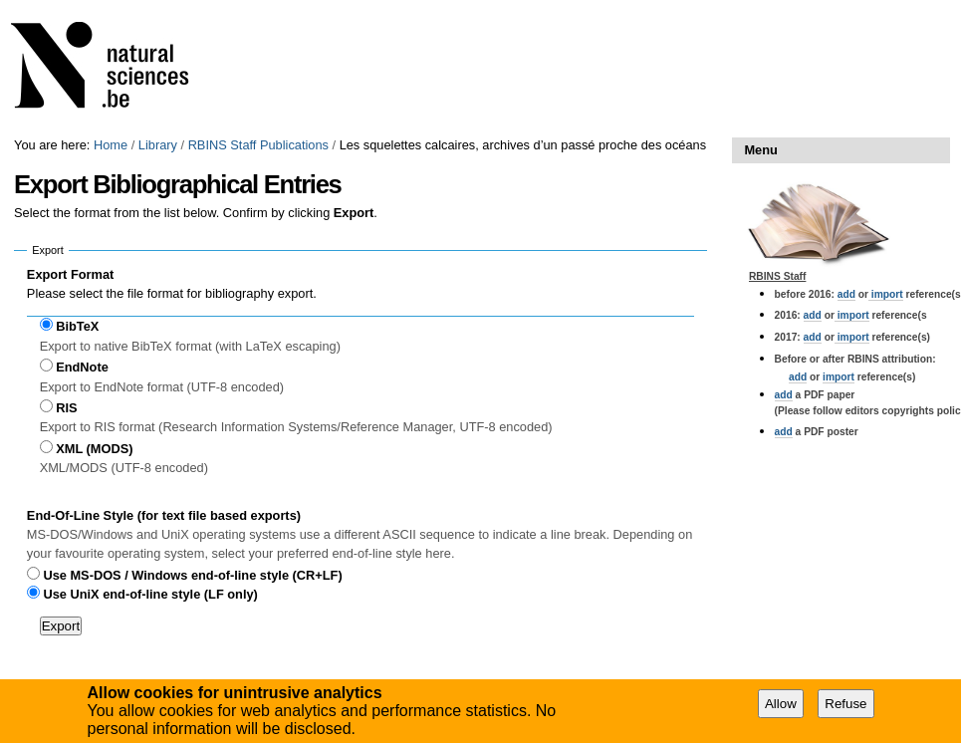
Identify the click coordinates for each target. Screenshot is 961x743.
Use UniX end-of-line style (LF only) (150, 594)
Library (157, 144)
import (885, 294)
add (846, 294)
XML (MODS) (94, 448)
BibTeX (77, 326)
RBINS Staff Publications (258, 144)
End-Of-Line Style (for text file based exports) (164, 515)
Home (110, 144)
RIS (66, 407)
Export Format (70, 274)
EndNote (82, 367)
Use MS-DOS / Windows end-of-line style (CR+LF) (192, 575)
